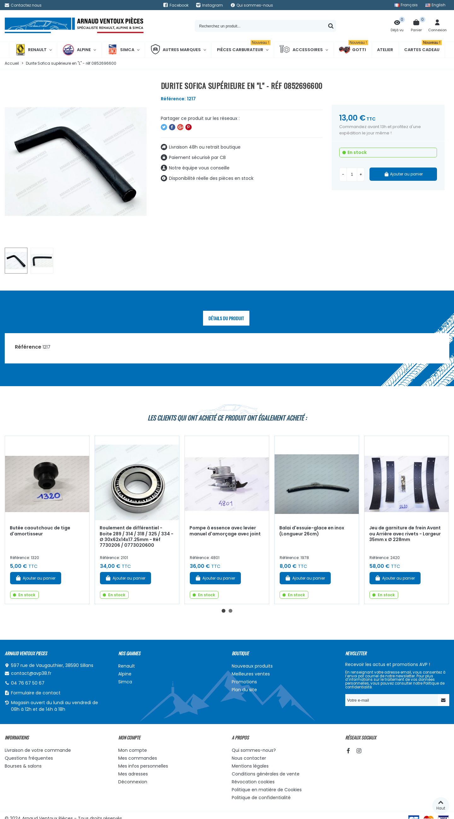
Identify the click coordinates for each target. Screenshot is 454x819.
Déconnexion (132, 782)
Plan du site (244, 689)
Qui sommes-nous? (254, 750)
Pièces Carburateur (244, 47)
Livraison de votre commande (38, 750)
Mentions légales (250, 766)
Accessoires (301, 50)
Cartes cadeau (423, 47)
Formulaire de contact (36, 693)
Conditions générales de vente (266, 774)
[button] (223, 611)
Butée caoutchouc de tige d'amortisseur (40, 531)
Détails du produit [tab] (226, 318)
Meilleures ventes (251, 674)
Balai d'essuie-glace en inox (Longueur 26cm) (311, 531)
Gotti (353, 50)
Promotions (244, 682)
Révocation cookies (253, 782)
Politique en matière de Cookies (267, 790)
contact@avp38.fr (31, 673)
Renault (31, 50)
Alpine (77, 50)
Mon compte (132, 750)
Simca (120, 50)
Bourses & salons (23, 766)
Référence (28, 347)
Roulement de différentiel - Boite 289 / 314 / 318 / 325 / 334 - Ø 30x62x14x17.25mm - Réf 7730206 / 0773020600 (136, 536)
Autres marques (175, 50)
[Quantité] (351, 174)
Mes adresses (133, 774)
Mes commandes (137, 758)
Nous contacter (249, 758)
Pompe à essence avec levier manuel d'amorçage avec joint (225, 531)
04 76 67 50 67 (27, 683)
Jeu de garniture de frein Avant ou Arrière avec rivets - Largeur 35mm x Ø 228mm (405, 533)
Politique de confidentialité (261, 797)
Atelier (385, 50)
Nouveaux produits (252, 666)
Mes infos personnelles (143, 766)
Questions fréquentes (29, 758)
